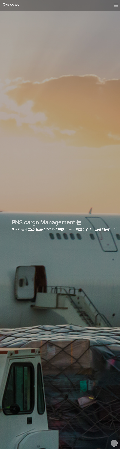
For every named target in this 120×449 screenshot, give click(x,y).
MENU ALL (116, 5)
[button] (115, 226)
